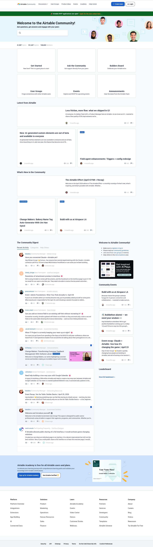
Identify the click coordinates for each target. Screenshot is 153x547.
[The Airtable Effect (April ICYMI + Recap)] (76, 186)
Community (103, 517)
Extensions (14, 512)
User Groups (55, 4)
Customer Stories (76, 521)
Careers (131, 508)
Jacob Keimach (30, 329)
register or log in (117, 248)
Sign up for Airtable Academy (29, 475)
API (50, 544)
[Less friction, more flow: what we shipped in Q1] (76, 116)
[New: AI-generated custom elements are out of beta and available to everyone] (46, 148)
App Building (15, 517)
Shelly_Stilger (29, 273)
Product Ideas (66, 4)
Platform (13, 499)
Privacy (66, 544)
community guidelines (121, 250)
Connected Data (16, 526)
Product (43, 504)
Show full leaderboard (107, 377)
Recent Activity (23, 247)
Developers (103, 512)
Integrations (14, 508)
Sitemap (57, 544)
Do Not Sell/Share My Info (87, 544)
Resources (103, 499)
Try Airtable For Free (135, 526)
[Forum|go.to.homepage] (26, 4)
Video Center (74, 512)
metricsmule (29, 428)
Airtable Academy (76, 504)
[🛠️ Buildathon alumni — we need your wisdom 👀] (116, 322)
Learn (72, 499)
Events (75, 4)
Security (43, 544)
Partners (102, 504)
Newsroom (132, 521)
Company (131, 499)
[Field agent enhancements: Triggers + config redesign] (106, 148)
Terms (74, 544)
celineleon (28, 372)
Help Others (44, 247)
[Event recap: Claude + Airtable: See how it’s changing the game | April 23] (116, 350)
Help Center (93, 4)
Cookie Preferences (106, 544)
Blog (129, 512)
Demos (72, 517)
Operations (44, 512)
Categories (34, 247)
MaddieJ (28, 254)
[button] (118, 4)
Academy (83, 4)
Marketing (44, 508)
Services (102, 508)
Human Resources (47, 517)
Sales (42, 521)
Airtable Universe (105, 526)
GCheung (28, 348)
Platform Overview (17, 504)
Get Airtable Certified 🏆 (51, 475)
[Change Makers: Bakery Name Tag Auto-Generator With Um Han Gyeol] (36, 216)
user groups (117, 253)
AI (11, 521)
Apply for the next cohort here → (90, 14)
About (130, 504)
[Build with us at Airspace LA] (76, 216)
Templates (103, 521)
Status (130, 517)
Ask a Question (120, 255)
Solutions (43, 499)
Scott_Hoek (29, 310)
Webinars (73, 526)
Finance (43, 526)
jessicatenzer (29, 291)
